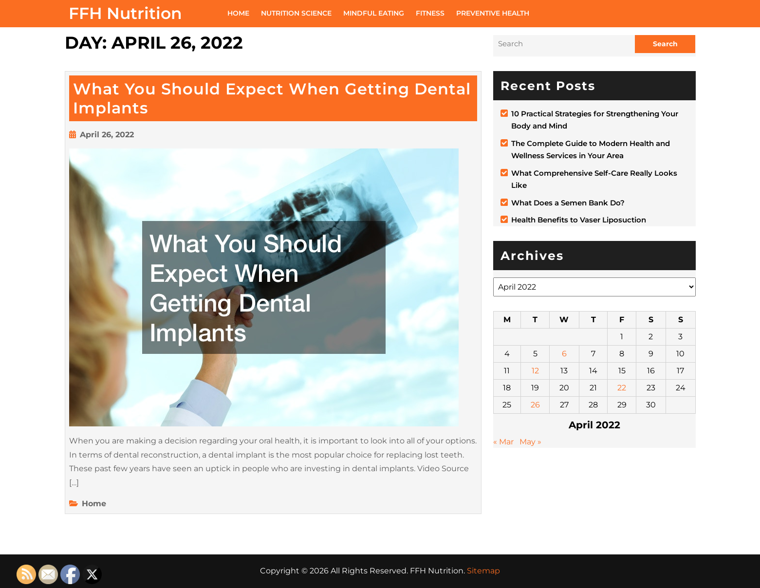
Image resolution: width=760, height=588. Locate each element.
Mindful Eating (373, 13)
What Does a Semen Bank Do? (568, 202)
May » (530, 441)
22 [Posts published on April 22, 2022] (621, 387)
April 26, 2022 (107, 134)
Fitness (430, 13)
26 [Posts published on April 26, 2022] (535, 404)
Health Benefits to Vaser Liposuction (578, 219)
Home (238, 13)
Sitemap (483, 570)
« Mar (503, 441)
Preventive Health (492, 13)
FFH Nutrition (125, 13)
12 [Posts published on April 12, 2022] (535, 370)
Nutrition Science (296, 13)
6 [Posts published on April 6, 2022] (564, 353)
